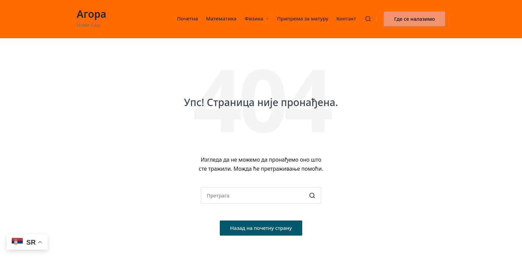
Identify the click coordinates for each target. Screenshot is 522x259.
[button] (414, 18)
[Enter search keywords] (261, 195)
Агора (91, 13)
